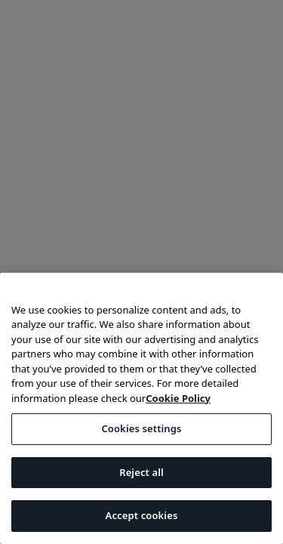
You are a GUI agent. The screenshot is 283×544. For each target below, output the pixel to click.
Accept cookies (142, 515)
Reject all (141, 472)
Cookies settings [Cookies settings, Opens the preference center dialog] (141, 428)
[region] (141, 408)
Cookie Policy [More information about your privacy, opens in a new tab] (178, 398)
